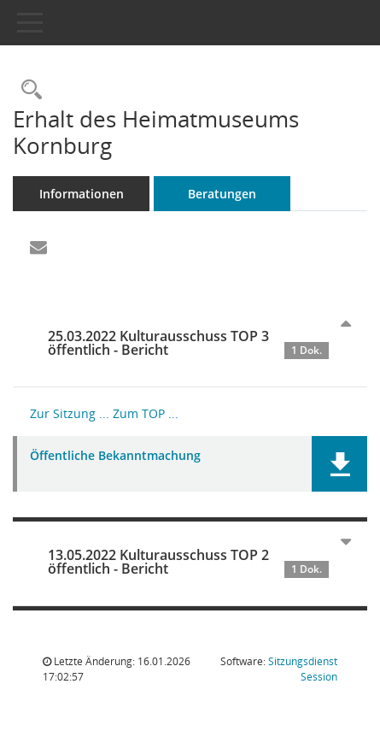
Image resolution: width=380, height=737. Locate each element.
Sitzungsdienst (302, 669)
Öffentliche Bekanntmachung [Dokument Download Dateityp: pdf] (115, 456)
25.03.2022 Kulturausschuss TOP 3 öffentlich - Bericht (188, 343)
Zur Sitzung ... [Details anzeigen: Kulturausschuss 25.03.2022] (69, 413)
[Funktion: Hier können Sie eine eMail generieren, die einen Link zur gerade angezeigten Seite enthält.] (38, 248)
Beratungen (222, 194)
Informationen (81, 194)
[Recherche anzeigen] (27, 90)
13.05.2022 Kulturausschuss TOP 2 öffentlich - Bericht (188, 561)
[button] (339, 464)
